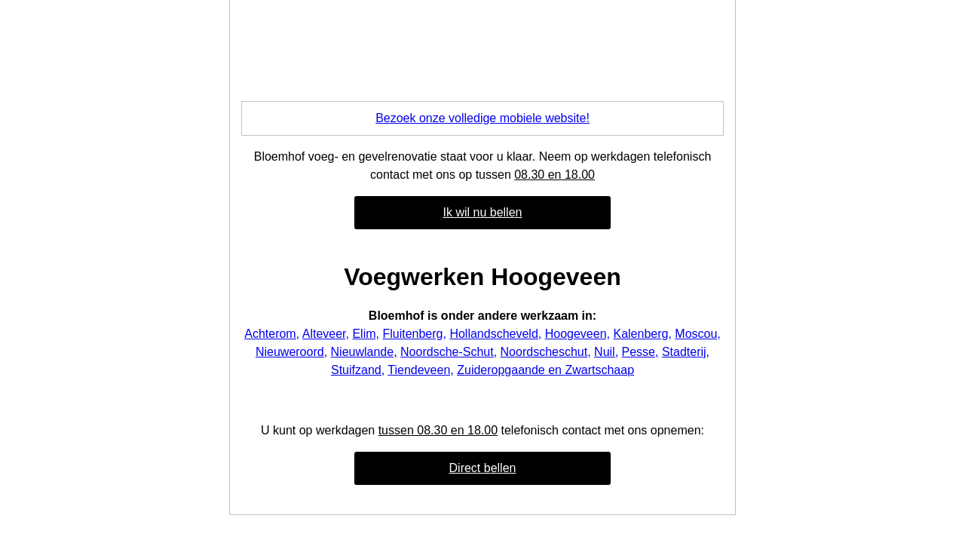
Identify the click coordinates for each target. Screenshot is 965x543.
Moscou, (697, 333)
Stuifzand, (357, 370)
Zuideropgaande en (511, 370)
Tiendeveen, (420, 370)
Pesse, (640, 351)
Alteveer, (325, 333)
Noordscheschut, (546, 351)
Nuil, (606, 351)
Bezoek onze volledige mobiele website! (482, 118)
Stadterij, (685, 351)
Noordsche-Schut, (448, 351)
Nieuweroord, (291, 351)
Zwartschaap (599, 370)
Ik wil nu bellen (482, 212)
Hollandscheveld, (495, 333)
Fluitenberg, (414, 333)
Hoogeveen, (577, 333)
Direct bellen (482, 468)
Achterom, (271, 333)
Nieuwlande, (364, 351)
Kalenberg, (642, 333)
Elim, (365, 333)
